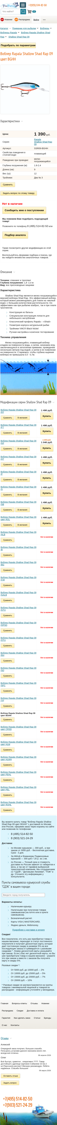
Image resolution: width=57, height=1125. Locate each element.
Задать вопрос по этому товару (19, 193)
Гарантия (6, 1018)
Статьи (37, 1018)
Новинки (8, 19)
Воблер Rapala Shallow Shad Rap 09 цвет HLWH (18, 758)
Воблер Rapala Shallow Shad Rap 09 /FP (18, 411)
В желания (22, 418)
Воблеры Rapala (8, 32)
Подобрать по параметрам (18, 45)
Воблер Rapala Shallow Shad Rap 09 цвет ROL (18, 518)
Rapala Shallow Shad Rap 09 (43, 141)
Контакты (15, 1025)
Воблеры (44, 28)
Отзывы (34, 1003)
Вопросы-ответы (19, 1003)
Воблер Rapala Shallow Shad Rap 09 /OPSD (18, 624)
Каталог (4, 28)
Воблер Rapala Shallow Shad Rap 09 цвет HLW (18, 743)
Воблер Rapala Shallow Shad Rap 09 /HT (18, 457)
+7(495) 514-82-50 (17, 1099)
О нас (4, 1025)
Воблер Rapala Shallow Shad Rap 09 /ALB (18, 533)
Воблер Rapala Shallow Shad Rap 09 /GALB (18, 593)
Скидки (20, 1011)
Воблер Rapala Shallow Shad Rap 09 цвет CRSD (18, 728)
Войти (36, 20)
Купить (47, 416)
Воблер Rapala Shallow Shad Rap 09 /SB (18, 503)
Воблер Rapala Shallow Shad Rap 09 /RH (18, 654)
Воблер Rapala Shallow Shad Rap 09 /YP (18, 699)
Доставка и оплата (35, 1011)
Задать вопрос (10, 1083)
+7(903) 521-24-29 (17, 1105)
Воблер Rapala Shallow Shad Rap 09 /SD (18, 669)
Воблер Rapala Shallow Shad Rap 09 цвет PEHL (18, 773)
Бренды (47, 1018)
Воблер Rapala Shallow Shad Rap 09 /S (18, 488)
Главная (4, 1003)
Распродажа (24, 19)
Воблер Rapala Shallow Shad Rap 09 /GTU (18, 608)
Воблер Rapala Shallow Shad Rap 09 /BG (18, 563)
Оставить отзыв (10, 1076)
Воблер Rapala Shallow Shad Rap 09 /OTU (18, 639)
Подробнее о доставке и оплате (28, 930)
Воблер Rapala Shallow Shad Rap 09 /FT (18, 426)
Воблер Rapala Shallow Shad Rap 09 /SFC (18, 684)
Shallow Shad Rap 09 (18, 37)
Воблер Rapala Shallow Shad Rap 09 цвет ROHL (18, 803)
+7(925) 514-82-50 (37, 5)
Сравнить (8, 184)
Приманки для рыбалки (24, 28)
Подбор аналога (15, 235)
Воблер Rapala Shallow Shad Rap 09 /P (18, 473)
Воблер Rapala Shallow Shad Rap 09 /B (18, 548)
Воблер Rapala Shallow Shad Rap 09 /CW (18, 578)
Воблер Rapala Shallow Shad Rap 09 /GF (18, 442)
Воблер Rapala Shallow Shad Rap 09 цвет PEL (18, 788)
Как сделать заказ (22, 1018)
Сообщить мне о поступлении (24, 210)
